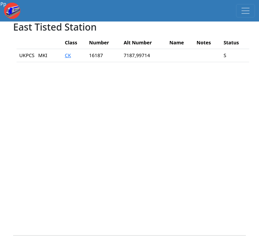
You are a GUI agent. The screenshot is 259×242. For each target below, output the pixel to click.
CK (68, 55)
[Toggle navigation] (245, 10)
